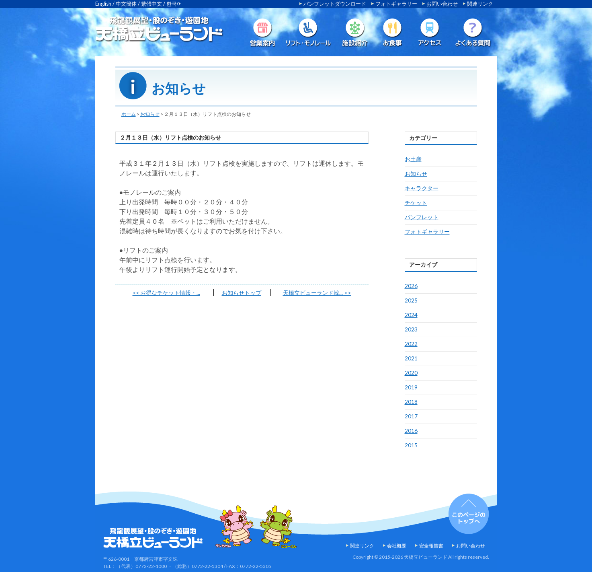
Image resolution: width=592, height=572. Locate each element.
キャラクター (421, 188)
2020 (411, 372)
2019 (411, 387)
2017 (411, 416)
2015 (411, 445)
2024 (411, 314)
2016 (411, 430)
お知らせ (150, 114)
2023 (411, 329)
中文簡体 (126, 3)
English (103, 3)
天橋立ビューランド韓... (317, 292)
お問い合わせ (442, 3)
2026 (411, 285)
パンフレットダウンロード (334, 3)
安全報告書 (431, 546)
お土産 (413, 159)
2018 (411, 401)
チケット (416, 202)
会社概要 (396, 546)
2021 (411, 358)
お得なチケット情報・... (166, 292)
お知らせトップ (241, 292)
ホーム (128, 114)
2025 (411, 300)
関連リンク (480, 3)
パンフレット (421, 217)
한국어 (174, 3)
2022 (411, 343)
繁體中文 (151, 3)
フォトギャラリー (396, 3)
